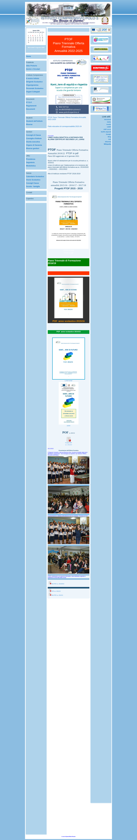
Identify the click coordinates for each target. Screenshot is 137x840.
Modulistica (31, 166)
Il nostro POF (68, 442)
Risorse (29, 124)
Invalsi (108, 124)
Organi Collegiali (33, 92)
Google (108, 134)
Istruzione (107, 119)
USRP (109, 127)
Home (28, 56)
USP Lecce (107, 129)
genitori (36, 148)
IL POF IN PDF (68, 380)
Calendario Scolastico (35, 176)
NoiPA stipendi (106, 132)
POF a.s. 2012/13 (54, 591)
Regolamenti (31, 106)
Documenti (30, 109)
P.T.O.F (29, 102)
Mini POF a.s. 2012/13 (55, 595)
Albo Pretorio (31, 66)
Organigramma (32, 85)
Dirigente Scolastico (34, 82)
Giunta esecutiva (33, 142)
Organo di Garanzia (34, 145)
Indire (109, 122)
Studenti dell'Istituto (34, 121)
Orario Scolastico (33, 180)
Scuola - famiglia (33, 186)
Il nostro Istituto (32, 78)
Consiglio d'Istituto (34, 138)
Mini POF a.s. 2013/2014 (58, 584)
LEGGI (68, 425)
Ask (109, 139)
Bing (109, 137)
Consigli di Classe (33, 135)
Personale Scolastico (34, 88)
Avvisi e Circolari (33, 69)
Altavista (108, 141)
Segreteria (30, 162)
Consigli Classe (32, 183)
